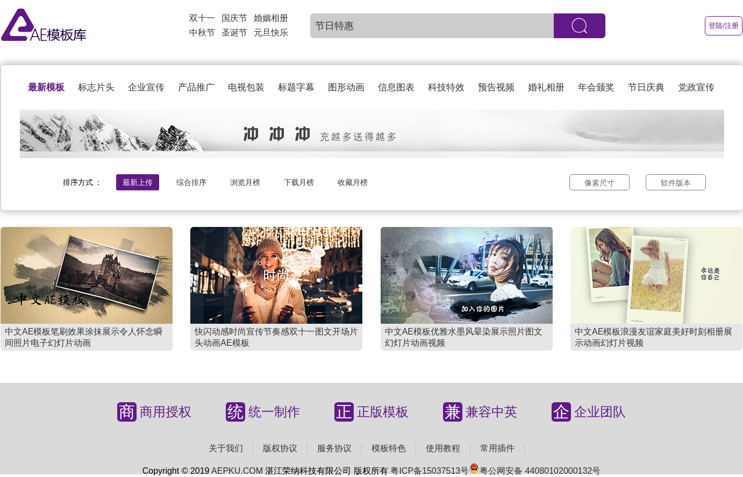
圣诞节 (234, 32)
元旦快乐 (271, 32)
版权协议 (280, 448)
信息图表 (396, 87)
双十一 (202, 18)
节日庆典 (646, 87)
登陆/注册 (724, 26)
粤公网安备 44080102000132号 (535, 470)
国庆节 (234, 18)
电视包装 (246, 87)
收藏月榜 (353, 182)
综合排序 (191, 182)
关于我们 (226, 448)
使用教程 (443, 448)
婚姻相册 (271, 18)
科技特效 (446, 87)
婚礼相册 (546, 87)
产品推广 (196, 87)
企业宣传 (146, 87)
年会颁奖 (596, 87)
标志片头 (96, 87)
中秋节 (202, 32)
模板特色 (389, 448)
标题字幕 (296, 87)
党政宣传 (696, 87)
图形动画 (346, 87)
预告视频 (496, 87)
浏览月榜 (245, 182)
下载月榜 (299, 182)
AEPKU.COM (237, 470)
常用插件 (497, 448)
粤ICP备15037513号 (429, 470)
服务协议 (334, 448)
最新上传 (138, 182)
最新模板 (46, 87)
